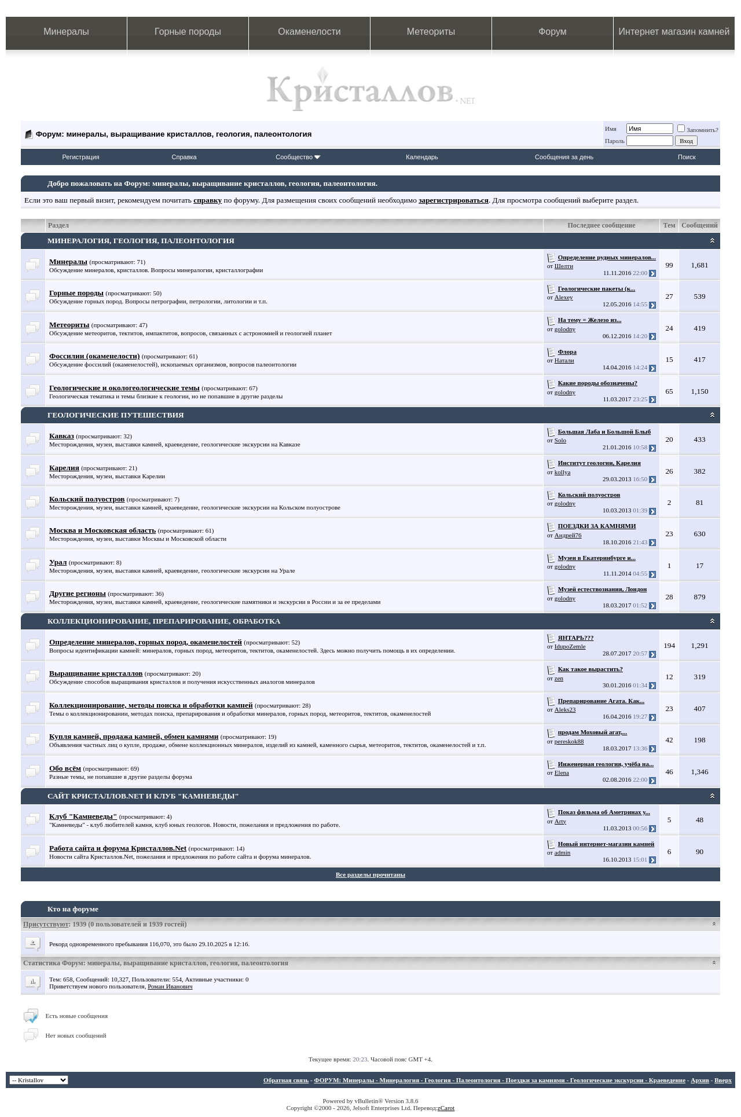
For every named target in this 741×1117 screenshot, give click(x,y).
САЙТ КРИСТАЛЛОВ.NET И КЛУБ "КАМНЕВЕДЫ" (143, 796)
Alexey (564, 297)
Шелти (564, 265)
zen (559, 678)
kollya (563, 471)
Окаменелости (309, 31)
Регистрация (80, 156)
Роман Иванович (170, 986)
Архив (700, 1079)
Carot (447, 1107)
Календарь (422, 156)
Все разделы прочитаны (370, 874)
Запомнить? (697, 129)
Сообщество (298, 156)
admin (563, 852)
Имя (611, 128)
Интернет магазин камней (674, 31)
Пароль (615, 140)
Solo (560, 440)
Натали (564, 360)
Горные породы (188, 31)
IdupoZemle (570, 646)
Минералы (66, 31)
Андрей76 (568, 535)
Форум (552, 31)
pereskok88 (569, 741)
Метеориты (431, 31)
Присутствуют (45, 924)
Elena (562, 772)
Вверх (723, 1079)
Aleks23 (565, 709)
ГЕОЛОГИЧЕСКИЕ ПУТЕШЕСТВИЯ (115, 415)
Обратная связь (286, 1079)
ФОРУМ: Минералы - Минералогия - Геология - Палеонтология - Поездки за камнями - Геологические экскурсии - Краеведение (499, 1079)
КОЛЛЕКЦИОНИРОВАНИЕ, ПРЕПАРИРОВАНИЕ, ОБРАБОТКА (163, 621)
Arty (560, 821)
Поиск (686, 156)
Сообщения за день (564, 156)
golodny (565, 328)
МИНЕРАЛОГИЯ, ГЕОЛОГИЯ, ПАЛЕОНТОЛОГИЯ (140, 240)
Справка (184, 156)
